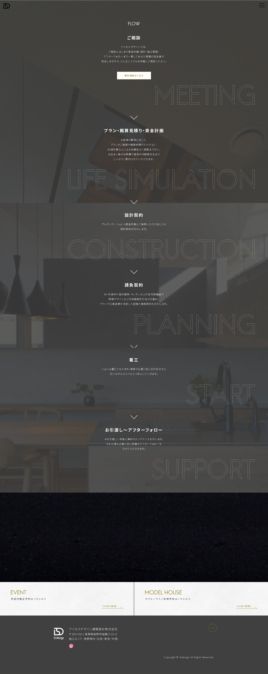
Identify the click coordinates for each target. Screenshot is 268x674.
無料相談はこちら (134, 75)
